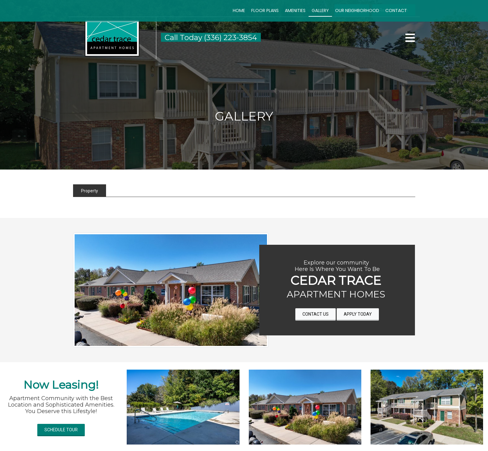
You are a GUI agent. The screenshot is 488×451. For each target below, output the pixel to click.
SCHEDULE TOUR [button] (61, 429)
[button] (112, 37)
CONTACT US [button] (315, 314)
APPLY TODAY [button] (358, 314)
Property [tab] (89, 190)
